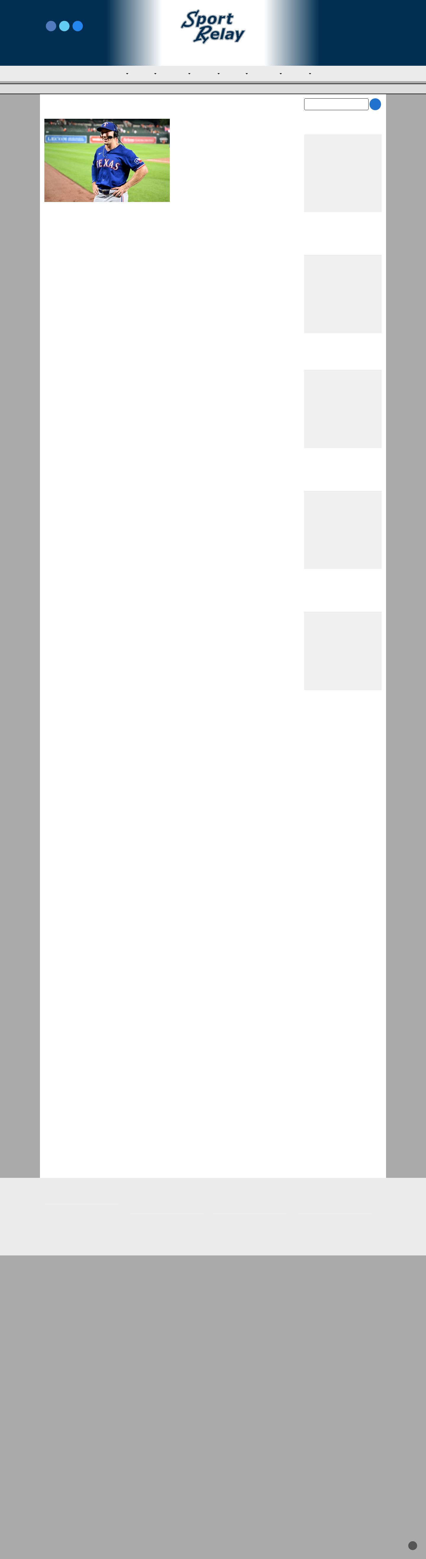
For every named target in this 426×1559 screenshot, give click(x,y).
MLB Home (56, 1476)
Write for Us (343, 26)
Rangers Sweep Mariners (331, 1139)
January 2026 (318, 1309)
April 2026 (314, 1272)
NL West (308, 74)
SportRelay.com (228, 1547)
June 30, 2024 (224, 142)
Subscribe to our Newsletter (343, 33)
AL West (209, 74)
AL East (141, 74)
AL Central (174, 74)
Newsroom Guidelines (152, 1476)
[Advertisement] (343, 708)
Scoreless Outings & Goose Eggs (331, 1486)
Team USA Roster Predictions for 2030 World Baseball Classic (342, 892)
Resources (55, 1515)
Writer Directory (230, 1486)
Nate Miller (197, 142)
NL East (240, 74)
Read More (190, 207)
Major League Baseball (64, 89)
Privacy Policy (143, 1486)
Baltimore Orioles (194, 150)
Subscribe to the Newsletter (327, 1476)
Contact (52, 1502)
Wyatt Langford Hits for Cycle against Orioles (225, 127)
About (50, 1489)
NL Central (273, 74)
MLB (114, 74)
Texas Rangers (228, 150)
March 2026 (316, 1284)
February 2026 (319, 1297)
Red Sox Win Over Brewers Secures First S (162, 1408)
